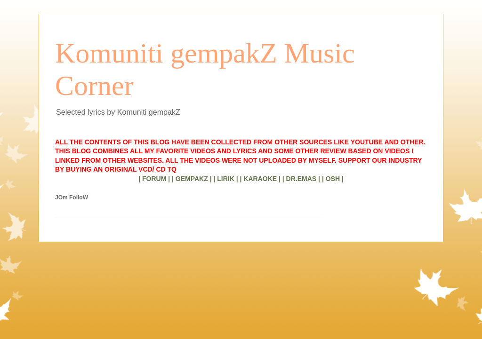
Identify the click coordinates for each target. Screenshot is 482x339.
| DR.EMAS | (301, 178)
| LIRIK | (225, 178)
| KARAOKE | (260, 178)
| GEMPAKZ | (192, 178)
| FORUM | (154, 178)
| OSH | (333, 178)
